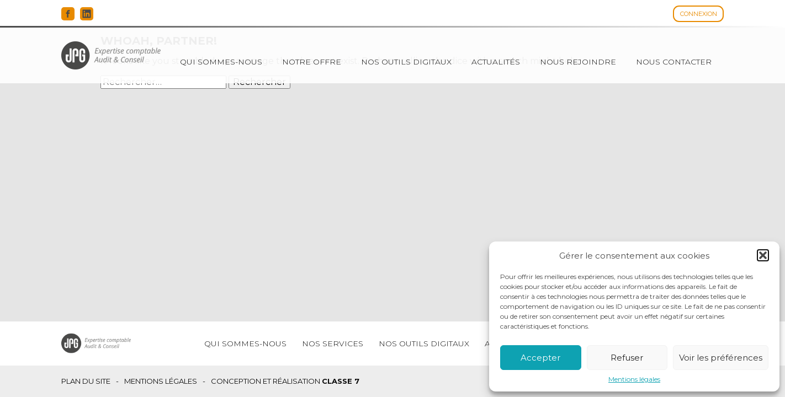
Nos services (332, 343)
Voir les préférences (720, 357)
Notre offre (311, 62)
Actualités (495, 62)
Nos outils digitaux (406, 62)
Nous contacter (674, 62)
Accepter (540, 357)
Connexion (698, 14)
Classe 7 (340, 381)
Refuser (627, 357)
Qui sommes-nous (221, 62)
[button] (762, 255)
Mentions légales (634, 379)
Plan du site (85, 381)
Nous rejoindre (578, 62)
